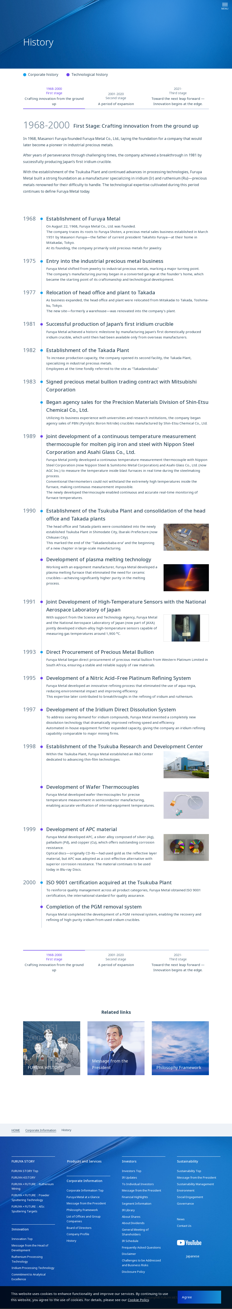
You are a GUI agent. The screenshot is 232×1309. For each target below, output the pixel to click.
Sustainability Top (189, 1172)
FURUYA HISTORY (23, 1178)
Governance (185, 1204)
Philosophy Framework (82, 1210)
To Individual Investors (138, 1185)
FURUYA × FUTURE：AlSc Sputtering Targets (28, 1209)
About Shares (131, 1217)
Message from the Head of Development (30, 1248)
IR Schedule (130, 1241)
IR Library (128, 1211)
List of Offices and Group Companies (84, 1219)
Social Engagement (190, 1198)
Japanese (192, 1257)
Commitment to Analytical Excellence (29, 1277)
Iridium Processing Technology (33, 1269)
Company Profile (78, 1234)
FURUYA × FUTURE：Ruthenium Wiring (33, 1187)
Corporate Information (40, 1131)
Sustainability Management (195, 1185)
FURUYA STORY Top (25, 1172)
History (71, 1241)
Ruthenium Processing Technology (27, 1259)
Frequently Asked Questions (141, 1248)
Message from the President (86, 1204)
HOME (16, 1131)
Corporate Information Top (85, 1191)
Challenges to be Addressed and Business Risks (141, 1263)
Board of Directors (79, 1228)
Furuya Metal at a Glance (83, 1197)
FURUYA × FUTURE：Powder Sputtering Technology (30, 1198)
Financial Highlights (135, 1198)
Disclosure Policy (133, 1272)
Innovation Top (22, 1240)
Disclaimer (129, 1255)
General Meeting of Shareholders (135, 1232)
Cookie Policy (138, 1299)
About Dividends (133, 1224)
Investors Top (131, 1172)
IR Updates (129, 1178)
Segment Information (136, 1204)
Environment (185, 1191)
